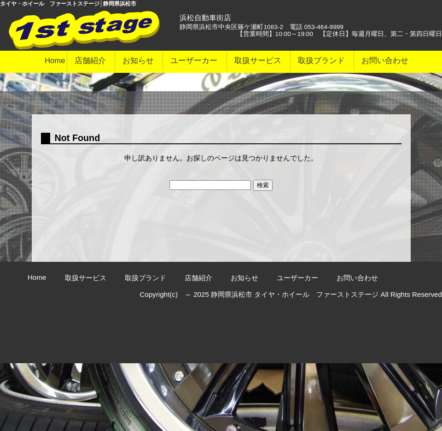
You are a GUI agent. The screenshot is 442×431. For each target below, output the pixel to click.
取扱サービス (257, 60)
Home (55, 60)
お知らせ (138, 60)
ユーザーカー (193, 60)
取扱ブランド (321, 60)
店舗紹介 (90, 60)
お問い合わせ (384, 60)
